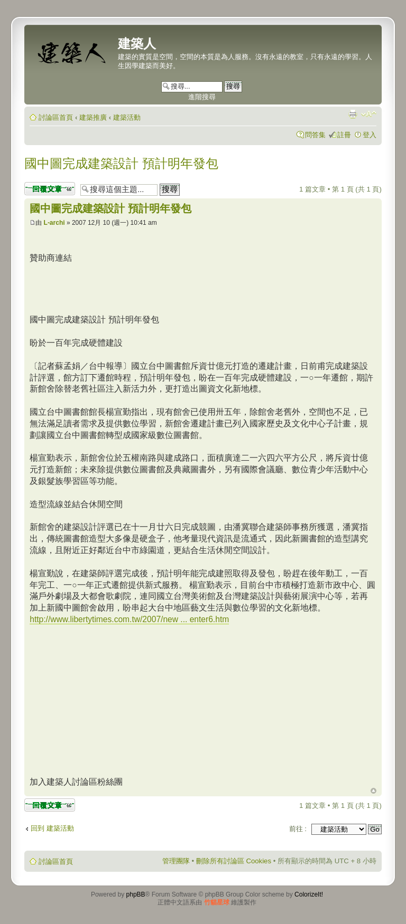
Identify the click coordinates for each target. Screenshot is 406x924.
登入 (369, 135)
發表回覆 (49, 188)
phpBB (135, 894)
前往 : (298, 829)
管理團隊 (176, 861)
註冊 (344, 135)
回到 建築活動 (52, 828)
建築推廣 (93, 117)
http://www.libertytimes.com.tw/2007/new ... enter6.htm (129, 619)
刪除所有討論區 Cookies (233, 861)
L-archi (54, 222)
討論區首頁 (56, 117)
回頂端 (373, 791)
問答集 (315, 135)
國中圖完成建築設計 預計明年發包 (121, 163)
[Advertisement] (118, 699)
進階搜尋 (202, 97)
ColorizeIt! (308, 894)
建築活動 (127, 117)
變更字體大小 (368, 114)
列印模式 (352, 114)
